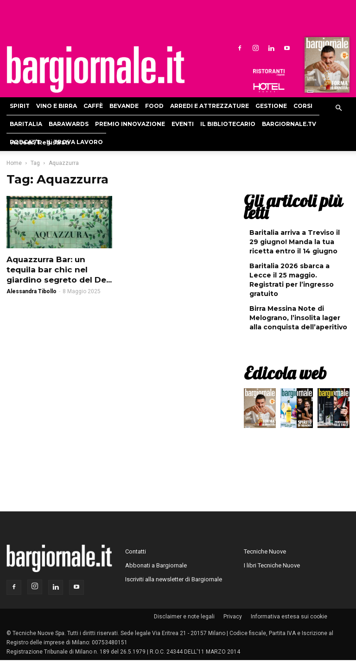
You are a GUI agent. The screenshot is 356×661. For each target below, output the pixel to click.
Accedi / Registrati (40, 142)
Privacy (232, 616)
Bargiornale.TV (289, 123)
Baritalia (26, 123)
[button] (338, 108)
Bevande (124, 105)
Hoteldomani (269, 87)
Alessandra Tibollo (31, 291)
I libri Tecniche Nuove (272, 565)
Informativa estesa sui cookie (289, 616)
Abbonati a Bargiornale (156, 565)
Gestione (271, 105)
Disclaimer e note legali (184, 616)
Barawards (69, 123)
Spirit (20, 105)
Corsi (302, 105)
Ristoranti (269, 72)
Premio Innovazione (130, 123)
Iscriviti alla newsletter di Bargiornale (173, 579)
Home (14, 163)
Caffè (93, 105)
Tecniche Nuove (265, 551)
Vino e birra (56, 105)
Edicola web (285, 373)
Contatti (135, 551)
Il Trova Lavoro (74, 141)
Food (154, 105)
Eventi (183, 123)
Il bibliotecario (227, 123)
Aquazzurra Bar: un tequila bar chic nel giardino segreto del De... (59, 269)
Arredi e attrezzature (209, 105)
